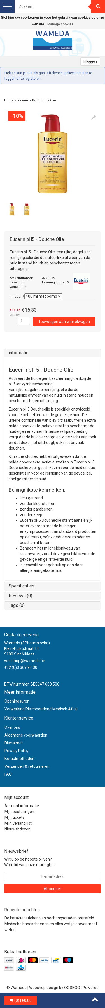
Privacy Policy (16, 751)
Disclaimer (13, 743)
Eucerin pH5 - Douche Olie (36, 100)
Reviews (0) (20, 595)
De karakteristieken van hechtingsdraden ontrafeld (49, 918)
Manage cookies (60, 24)
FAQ (8, 774)
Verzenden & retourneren (27, 766)
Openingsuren (16, 701)
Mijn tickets (14, 817)
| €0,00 (21, 1000)
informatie (19, 352)
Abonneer (52, 888)
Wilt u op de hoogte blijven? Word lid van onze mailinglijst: (30, 862)
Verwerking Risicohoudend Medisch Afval (41, 709)
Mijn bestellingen (19, 811)
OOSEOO (72, 987)
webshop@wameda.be (24, 661)
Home (8, 100)
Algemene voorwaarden (25, 735)
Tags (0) (17, 605)
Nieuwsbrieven (17, 829)
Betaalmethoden (19, 758)
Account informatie (21, 805)
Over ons (12, 727)
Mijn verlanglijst (18, 823)
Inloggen (90, 62)
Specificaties (21, 586)
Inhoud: (17, 296)
